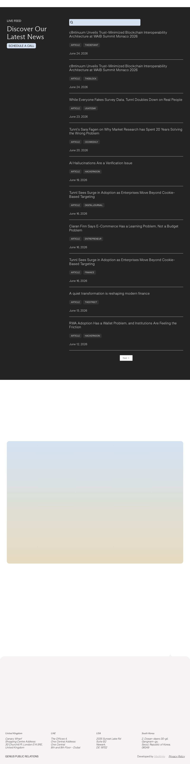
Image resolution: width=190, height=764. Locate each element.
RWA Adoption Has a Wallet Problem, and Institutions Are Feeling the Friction (123, 325)
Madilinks (159, 756)
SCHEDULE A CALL (21, 45)
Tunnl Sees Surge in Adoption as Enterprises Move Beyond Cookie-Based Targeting (122, 194)
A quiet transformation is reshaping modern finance (109, 293)
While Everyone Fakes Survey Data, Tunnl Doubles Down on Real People (125, 100)
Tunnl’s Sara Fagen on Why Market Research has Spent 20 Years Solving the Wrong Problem (125, 131)
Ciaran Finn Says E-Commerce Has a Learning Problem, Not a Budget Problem (123, 228)
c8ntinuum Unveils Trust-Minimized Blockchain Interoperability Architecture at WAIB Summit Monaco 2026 (118, 34)
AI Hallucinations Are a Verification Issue (100, 163)
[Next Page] (126, 358)
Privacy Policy (177, 756)
